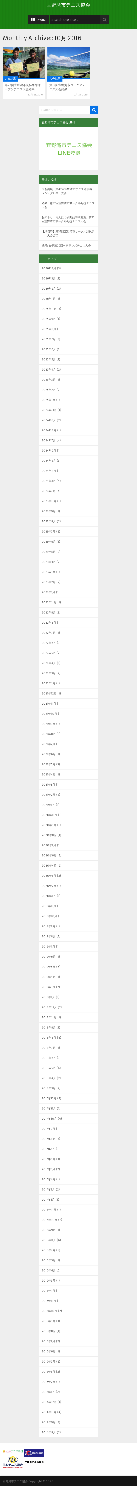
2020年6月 (49, 855)
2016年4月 (49, 1270)
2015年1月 (48, 1392)
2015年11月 (49, 1301)
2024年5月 (49, 460)
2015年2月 (48, 1382)
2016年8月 (49, 1240)
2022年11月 (49, 602)
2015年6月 (49, 1351)
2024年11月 (49, 410)
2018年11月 (49, 1017)
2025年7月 (49, 339)
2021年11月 (49, 703)
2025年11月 (49, 309)
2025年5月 (49, 359)
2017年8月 (49, 1139)
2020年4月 (49, 865)
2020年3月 (49, 875)
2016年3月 (48, 1280)
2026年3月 (49, 278)
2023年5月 (49, 552)
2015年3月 (48, 1371)
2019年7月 (48, 946)
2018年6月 (49, 1058)
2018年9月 (49, 1027)
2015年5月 (48, 1361)
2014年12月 (49, 1402)
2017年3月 (48, 1189)
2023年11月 (49, 501)
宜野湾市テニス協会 (68, 5)
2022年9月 (49, 612)
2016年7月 (48, 1250)
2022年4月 (49, 663)
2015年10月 (49, 1311)
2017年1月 (48, 1199)
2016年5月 (49, 1260)
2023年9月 (49, 511)
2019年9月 (48, 926)
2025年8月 (49, 329)
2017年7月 (48, 1149)
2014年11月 (49, 1412)
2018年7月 (49, 1048)
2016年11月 (49, 1210)
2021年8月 (49, 734)
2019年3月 (48, 987)
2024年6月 (49, 450)
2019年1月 (48, 997)
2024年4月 (49, 471)
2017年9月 (48, 1129)
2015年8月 (49, 1331)
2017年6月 (48, 1159)
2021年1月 (48, 805)
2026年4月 (49, 268)
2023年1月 (48, 592)
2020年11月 (49, 815)
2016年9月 (49, 1230)
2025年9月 (49, 319)
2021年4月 (49, 774)
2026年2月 (49, 288)
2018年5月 (49, 1068)
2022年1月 (48, 683)
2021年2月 (48, 794)
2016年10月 (49, 1220)
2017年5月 (48, 1169)
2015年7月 (48, 1341)
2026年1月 (49, 298)
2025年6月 (49, 349)
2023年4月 (49, 562)
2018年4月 (49, 1078)
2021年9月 (48, 724)
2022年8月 (49, 622)
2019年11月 (49, 906)
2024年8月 (49, 430)
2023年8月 (49, 521)
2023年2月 (49, 582)
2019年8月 (49, 936)
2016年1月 (48, 1290)
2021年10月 (49, 714)
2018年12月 (49, 1007)
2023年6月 (49, 541)
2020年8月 (49, 835)
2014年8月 (49, 1432)
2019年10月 (49, 916)
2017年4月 (48, 1179)
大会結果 (10, 78)
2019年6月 (49, 956)
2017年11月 (49, 1108)
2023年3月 (48, 572)
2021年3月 (48, 784)
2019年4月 (49, 977)
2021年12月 (49, 693)
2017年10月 (49, 1118)
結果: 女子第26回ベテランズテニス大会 (66, 245)
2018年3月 (49, 1088)
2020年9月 (49, 825)
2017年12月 (49, 1098)
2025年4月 (49, 369)
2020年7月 (49, 845)
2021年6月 (49, 754)
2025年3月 (49, 379)
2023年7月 (48, 531)
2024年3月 (49, 481)
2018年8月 (49, 1037)
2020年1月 (49, 896)
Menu (41, 19)
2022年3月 (49, 673)
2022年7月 (49, 633)
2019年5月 (48, 967)
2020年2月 (49, 886)
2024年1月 (49, 491)
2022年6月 (49, 643)
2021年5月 (48, 764)
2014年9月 (49, 1422)
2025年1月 (48, 400)
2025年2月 (49, 390)
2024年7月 (49, 440)
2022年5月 (49, 653)
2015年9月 (48, 1321)
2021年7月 (48, 744)
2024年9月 (49, 420)
